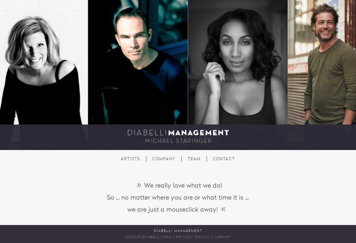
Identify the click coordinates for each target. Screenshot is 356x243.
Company (163, 159)
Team (194, 159)
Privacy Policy (193, 237)
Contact (224, 159)
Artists (130, 159)
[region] (178, 75)
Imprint (222, 237)
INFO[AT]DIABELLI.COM (148, 237)
